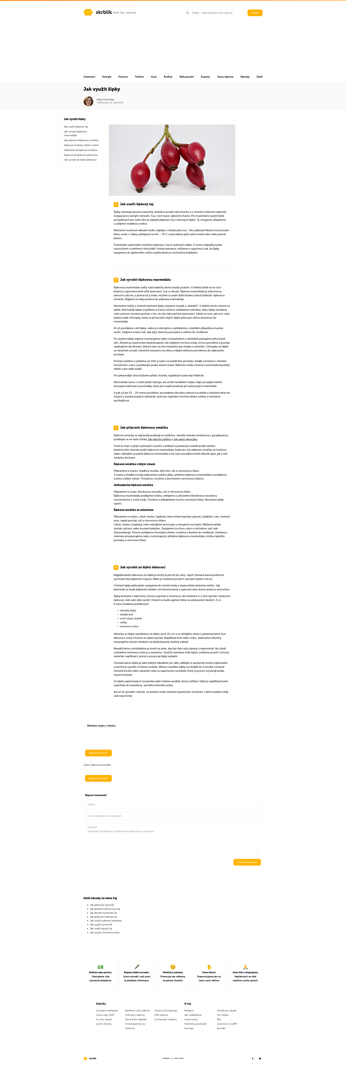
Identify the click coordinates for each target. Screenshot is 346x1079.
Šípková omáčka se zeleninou (81, 155)
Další (260, 76)
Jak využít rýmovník (101, 924)
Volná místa (190, 1019)
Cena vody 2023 (105, 1015)
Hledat (255, 13)
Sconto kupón (104, 1019)
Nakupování (186, 76)
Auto (154, 76)
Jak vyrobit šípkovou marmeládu (75, 133)
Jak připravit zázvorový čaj (105, 909)
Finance (123, 76)
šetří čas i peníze (124, 12)
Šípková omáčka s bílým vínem (81, 145)
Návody (245, 76)
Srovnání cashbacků (107, 1010)
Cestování (89, 76)
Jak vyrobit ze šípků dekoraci (80, 159)
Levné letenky (104, 1024)
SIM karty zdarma (135, 1015)
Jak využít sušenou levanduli (106, 920)
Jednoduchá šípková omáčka (80, 150)
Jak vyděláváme (193, 1015)
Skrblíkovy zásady (227, 1010)
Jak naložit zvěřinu (159, 439)
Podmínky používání (195, 1024)
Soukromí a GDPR (227, 1024)
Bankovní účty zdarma (137, 1010)
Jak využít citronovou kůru (105, 932)
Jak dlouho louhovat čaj (103, 912)
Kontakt (221, 1028)
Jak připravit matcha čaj (103, 916)
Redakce (189, 1010)
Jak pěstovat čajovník (102, 905)
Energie (106, 76)
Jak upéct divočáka (185, 439)
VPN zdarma (161, 1015)
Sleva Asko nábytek (136, 1019)
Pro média (223, 1015)
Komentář (92, 827)
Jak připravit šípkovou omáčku (81, 140)
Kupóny (205, 76)
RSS (219, 1019)
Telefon (139, 76)
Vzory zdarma (225, 76)
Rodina (168, 76)
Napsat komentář (98, 753)
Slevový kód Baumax (165, 1010)
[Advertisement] (173, 48)
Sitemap (188, 1028)
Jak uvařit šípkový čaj (76, 126)
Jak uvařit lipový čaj (101, 928)
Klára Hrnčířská (105, 99)
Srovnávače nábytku (165, 1019)
